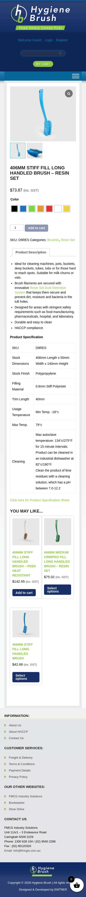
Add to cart (36, 228)
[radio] (14, 208)
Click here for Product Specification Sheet (39, 500)
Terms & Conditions (22, 764)
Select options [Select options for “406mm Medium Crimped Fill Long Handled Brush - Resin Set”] (53, 589)
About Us (15, 725)
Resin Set (68, 240)
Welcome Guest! (30, 40)
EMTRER (60, 889)
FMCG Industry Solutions (25, 796)
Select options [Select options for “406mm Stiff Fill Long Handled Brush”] (21, 677)
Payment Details (20, 770)
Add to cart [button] (24, 593)
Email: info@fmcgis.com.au (22, 850)
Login (49, 40)
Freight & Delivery (21, 757)
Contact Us (16, 738)
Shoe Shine (16, 809)
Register (62, 40)
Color (15, 199)
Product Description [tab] (31, 252)
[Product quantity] (17, 228)
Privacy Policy (18, 777)
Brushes (53, 240)
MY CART (43, 64)
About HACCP (18, 731)
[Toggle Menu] (75, 76)
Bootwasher (17, 802)
